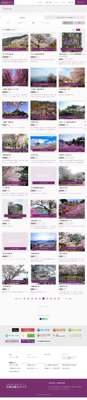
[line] (46, 319)
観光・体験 (48, 2)
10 (58, 298)
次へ (66, 298)
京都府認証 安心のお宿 (14, 368)
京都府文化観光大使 (14, 371)
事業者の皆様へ (81, 2)
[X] (41, 319)
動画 (10, 354)
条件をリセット (68, 23)
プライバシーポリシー (32, 357)
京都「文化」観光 (13, 365)
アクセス (63, 2)
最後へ (70, 298)
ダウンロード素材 (13, 357)
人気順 (82, 30)
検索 (79, 23)
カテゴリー (20, 23)
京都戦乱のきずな (31, 365)
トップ (40, 306)
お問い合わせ (47, 354)
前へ (21, 298)
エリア (8, 23)
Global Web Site (66, 368)
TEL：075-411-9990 (53, 389)
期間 (33, 23)
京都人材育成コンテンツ (33, 368)
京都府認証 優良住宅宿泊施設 (69, 365)
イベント (56, 2)
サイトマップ (65, 354)
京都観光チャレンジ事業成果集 (51, 368)
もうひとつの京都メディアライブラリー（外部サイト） (69, 357)
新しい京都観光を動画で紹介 (51, 365)
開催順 (78, 30)
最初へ (16, 298)
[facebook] (43, 319)
